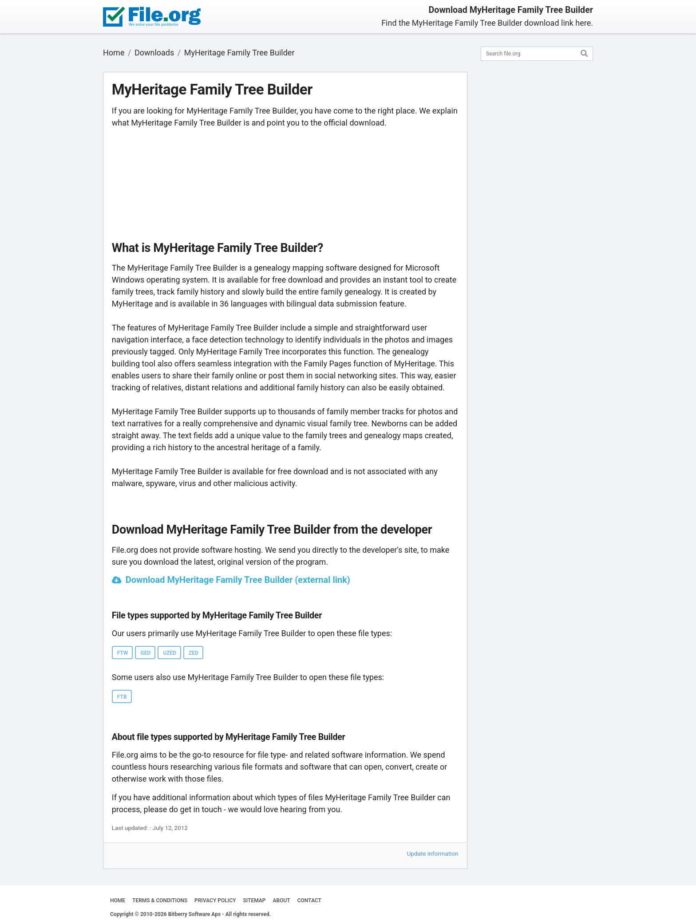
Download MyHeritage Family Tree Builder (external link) (238, 579)
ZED (193, 653)
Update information (433, 853)
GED (145, 653)
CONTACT (309, 900)
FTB (122, 697)
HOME (117, 900)
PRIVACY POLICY (215, 900)
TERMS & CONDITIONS (159, 900)
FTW (122, 653)
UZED (169, 653)
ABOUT (281, 900)
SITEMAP (254, 900)
